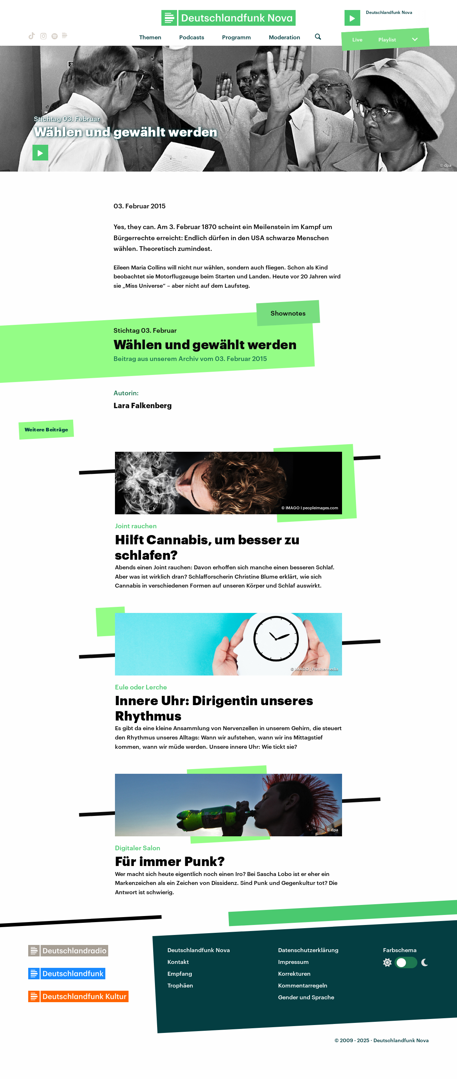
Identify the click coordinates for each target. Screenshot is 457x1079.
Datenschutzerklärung (308, 949)
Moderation (284, 37)
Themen (150, 37)
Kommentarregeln (302, 985)
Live (357, 39)
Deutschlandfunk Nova (198, 949)
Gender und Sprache (306, 997)
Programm (236, 37)
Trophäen (180, 985)
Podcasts (191, 37)
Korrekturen (294, 973)
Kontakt (178, 961)
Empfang (179, 973)
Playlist (387, 39)
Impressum (293, 961)
